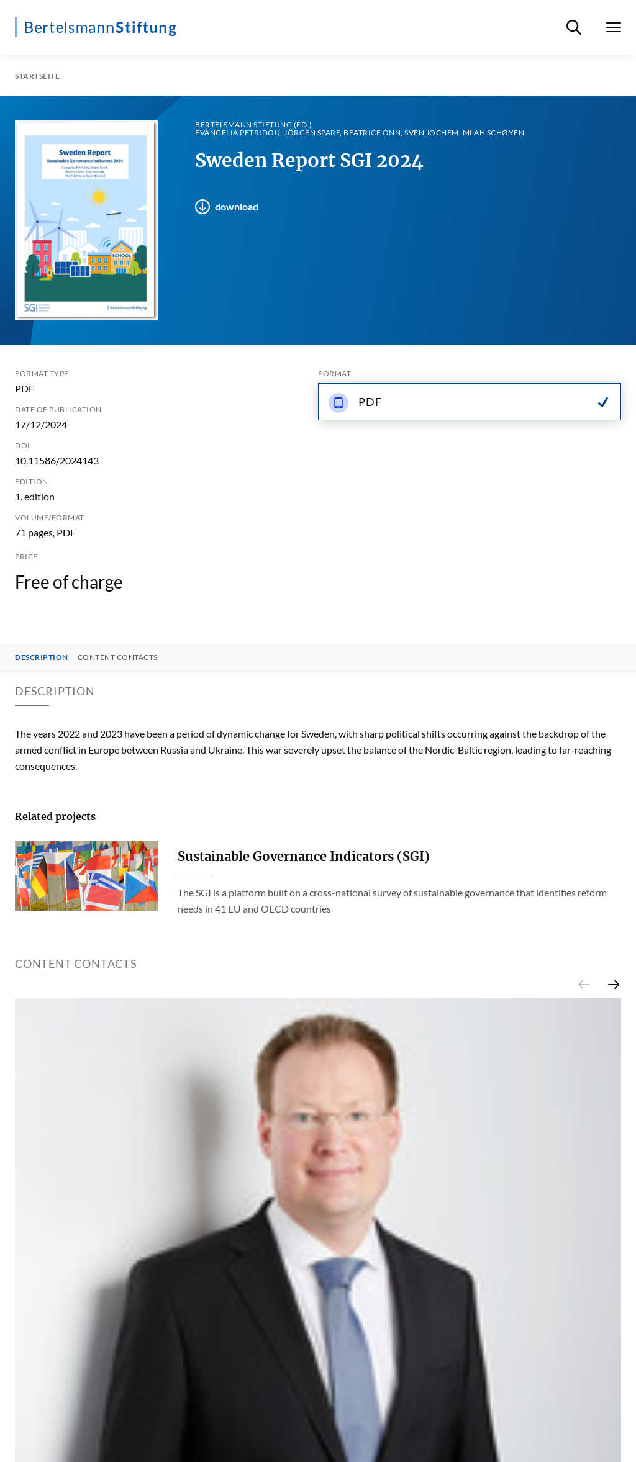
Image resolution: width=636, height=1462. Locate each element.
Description (41, 657)
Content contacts (118, 657)
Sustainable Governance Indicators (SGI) (304, 856)
